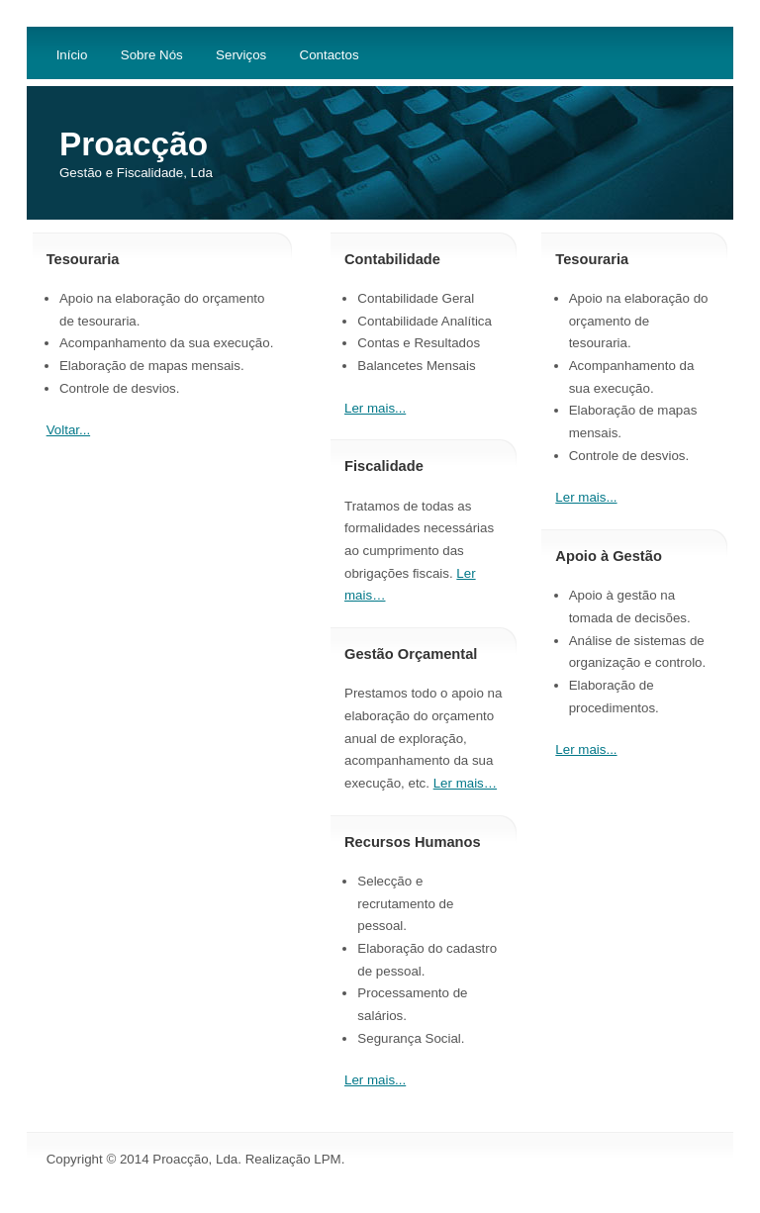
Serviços (241, 54)
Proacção (133, 144)
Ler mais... (586, 497)
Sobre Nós (152, 54)
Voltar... (68, 429)
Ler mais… (465, 783)
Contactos (329, 54)
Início (72, 54)
